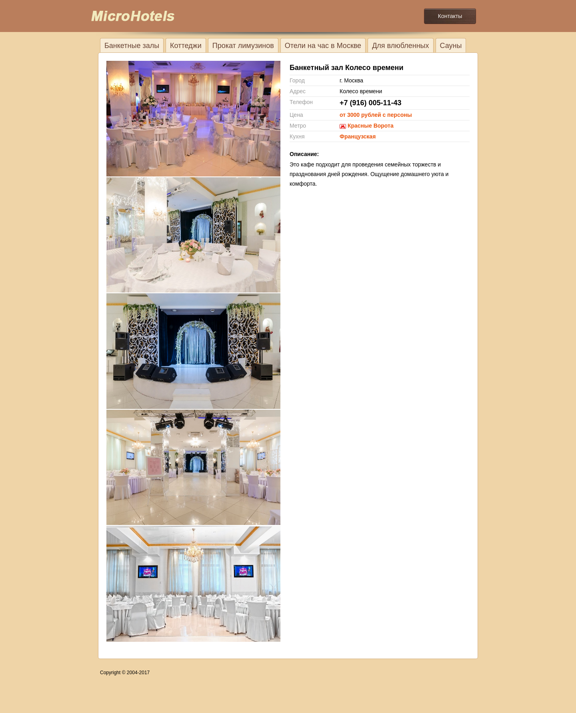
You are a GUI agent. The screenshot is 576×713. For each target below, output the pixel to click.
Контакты (450, 16)
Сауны (451, 46)
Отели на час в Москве (323, 46)
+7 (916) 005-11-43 (371, 103)
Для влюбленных (400, 46)
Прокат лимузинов (243, 46)
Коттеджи (186, 46)
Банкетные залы (131, 46)
